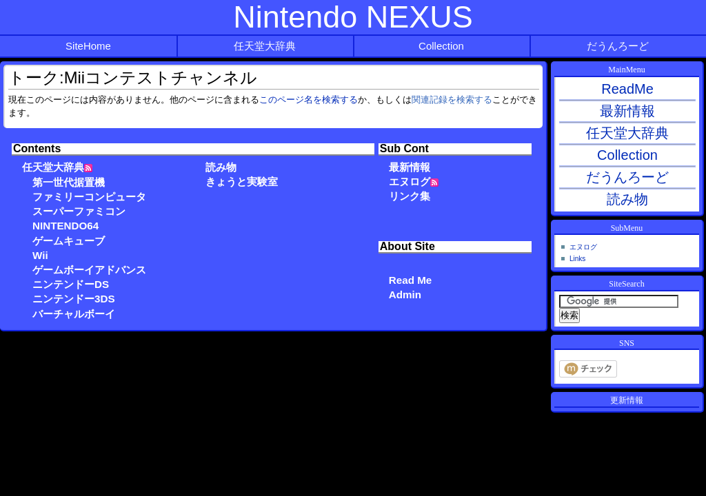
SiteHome (88, 46)
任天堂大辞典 (265, 46)
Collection (441, 46)
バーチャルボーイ (73, 314)
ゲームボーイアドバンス (89, 270)
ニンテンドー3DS (73, 298)
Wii (40, 255)
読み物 (220, 167)
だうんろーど (618, 46)
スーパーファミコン (78, 211)
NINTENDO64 (65, 225)
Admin (405, 294)
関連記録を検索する (452, 100)
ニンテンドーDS (70, 284)
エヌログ (409, 181)
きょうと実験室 (241, 181)
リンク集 (409, 196)
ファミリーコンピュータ (89, 197)
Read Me (410, 280)
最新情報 (409, 167)
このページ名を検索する (308, 100)
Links (577, 258)
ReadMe (627, 88)
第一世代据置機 (68, 182)
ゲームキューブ (68, 241)
